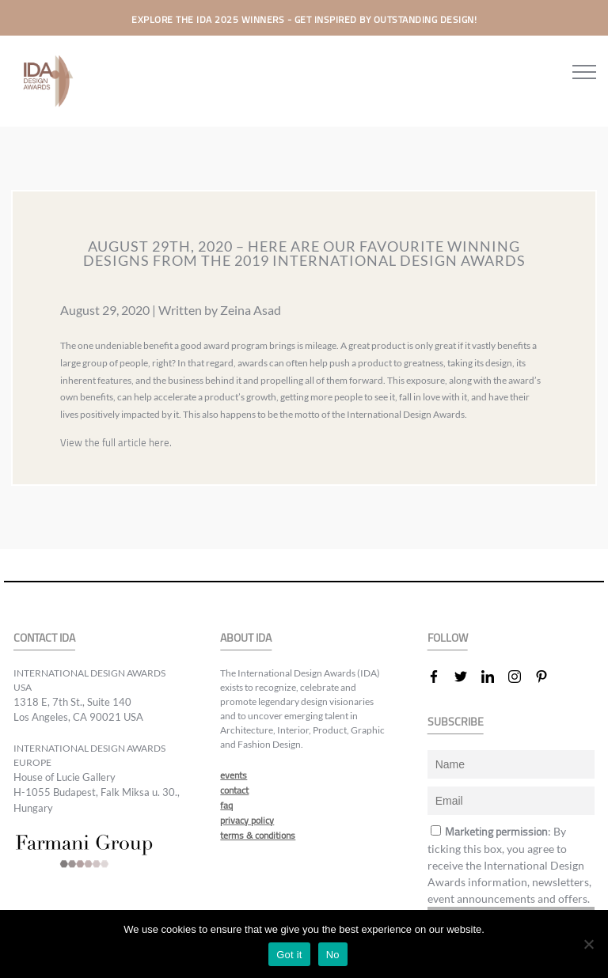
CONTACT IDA (44, 638)
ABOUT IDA (246, 638)
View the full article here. (116, 442)
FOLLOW (448, 638)
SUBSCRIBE (456, 722)
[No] (588, 944)
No (333, 955)
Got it (289, 955)
